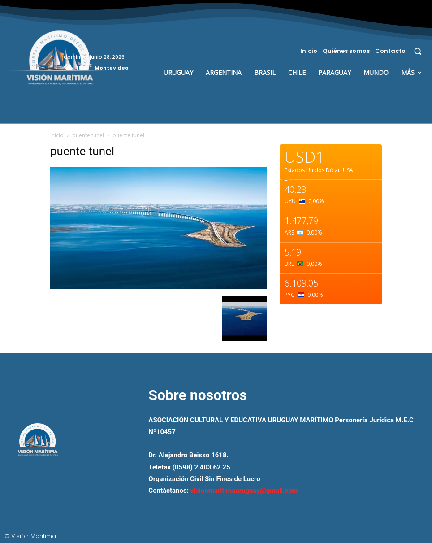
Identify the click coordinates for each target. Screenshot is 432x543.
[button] (418, 51)
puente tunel (88, 135)
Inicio (57, 135)
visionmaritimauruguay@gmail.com (244, 491)
